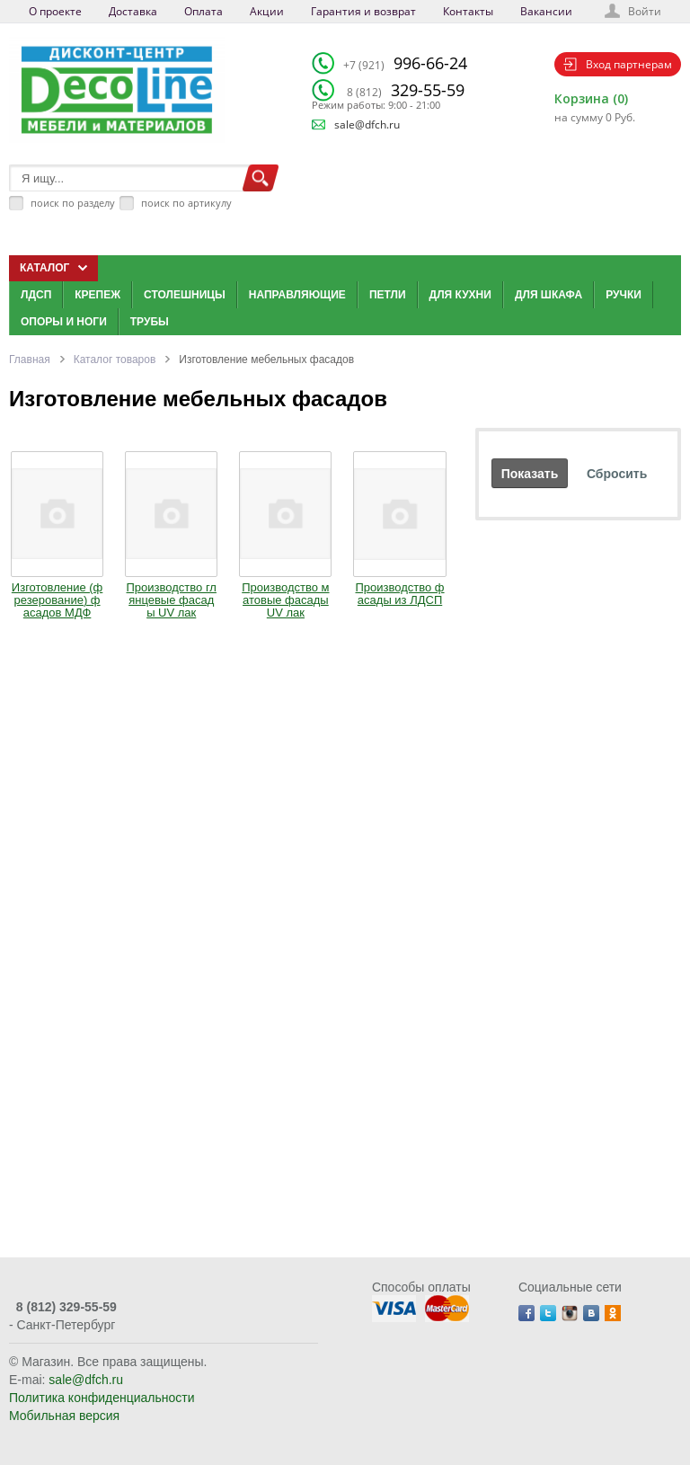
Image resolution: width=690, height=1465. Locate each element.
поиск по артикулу (186, 202)
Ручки (623, 295)
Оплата (203, 11)
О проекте (55, 11)
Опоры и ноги (64, 321)
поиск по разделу (73, 202)
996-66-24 (405, 63)
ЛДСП (36, 295)
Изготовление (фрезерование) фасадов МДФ (57, 600)
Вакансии (546, 11)
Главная (29, 359)
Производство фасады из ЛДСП (400, 594)
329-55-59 (405, 90)
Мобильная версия (64, 1415)
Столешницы (185, 295)
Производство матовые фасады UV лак (285, 600)
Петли (387, 295)
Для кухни (460, 295)
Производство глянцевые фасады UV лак (172, 600)
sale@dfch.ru (367, 124)
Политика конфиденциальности (102, 1397)
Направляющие (297, 295)
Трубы (149, 321)
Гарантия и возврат (363, 11)
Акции (267, 11)
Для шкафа (548, 295)
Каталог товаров (115, 359)
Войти (644, 11)
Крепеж (97, 295)
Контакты (468, 11)
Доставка (133, 11)
